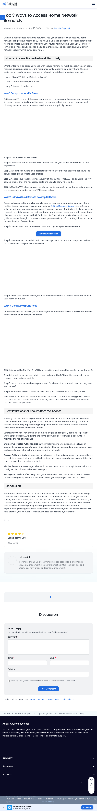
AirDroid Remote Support (63, 206)
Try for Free (87, 807)
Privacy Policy (48, 801)
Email (53, 658)
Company (48, 758)
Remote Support (62, 28)
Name (11, 658)
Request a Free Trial (48, 233)
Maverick (25, 557)
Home (7, 713)
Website (11, 669)
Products (48, 774)
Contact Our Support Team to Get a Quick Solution (52, 699)
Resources (48, 766)
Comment (13, 637)
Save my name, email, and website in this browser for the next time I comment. (43, 681)
